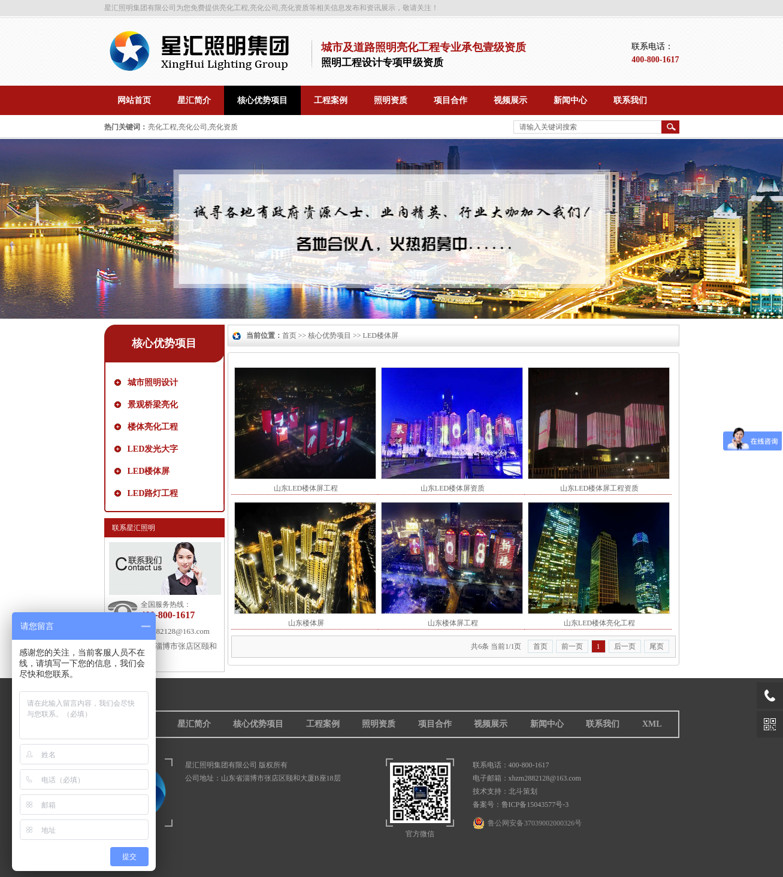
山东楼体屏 (306, 623)
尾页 (656, 646)
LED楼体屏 (149, 471)
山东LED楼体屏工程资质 (599, 488)
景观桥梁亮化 (153, 404)
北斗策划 (523, 791)
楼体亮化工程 (153, 426)
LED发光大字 (153, 448)
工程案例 (323, 723)
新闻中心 (547, 723)
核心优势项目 (164, 343)
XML (652, 723)
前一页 (572, 646)
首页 (289, 335)
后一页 (625, 646)
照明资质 (378, 723)
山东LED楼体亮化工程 (599, 623)
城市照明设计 (153, 382)
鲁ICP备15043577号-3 (535, 804)
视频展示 (490, 723)
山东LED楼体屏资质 (453, 488)
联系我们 (602, 723)
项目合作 (435, 723)
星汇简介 (194, 723)
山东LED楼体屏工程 (306, 488)
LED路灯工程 (153, 493)
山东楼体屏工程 (453, 623)
